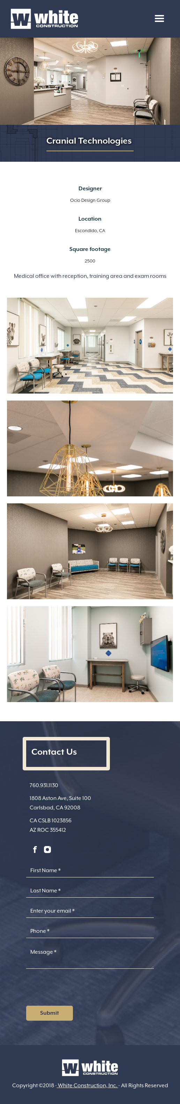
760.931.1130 (44, 785)
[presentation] (79, 989)
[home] (42, 18)
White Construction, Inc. (87, 1085)
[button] (159, 18)
